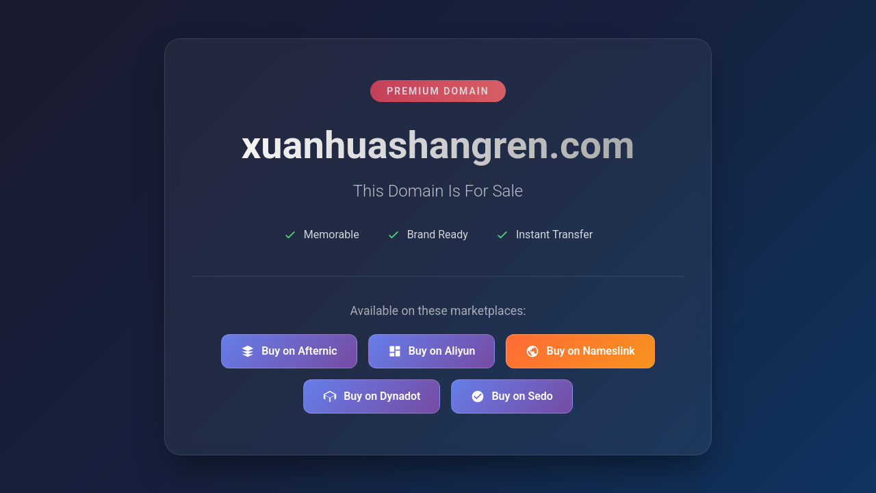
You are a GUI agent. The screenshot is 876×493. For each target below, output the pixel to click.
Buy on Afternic (289, 351)
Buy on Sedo (511, 396)
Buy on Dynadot (371, 396)
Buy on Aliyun (432, 351)
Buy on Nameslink (580, 351)
